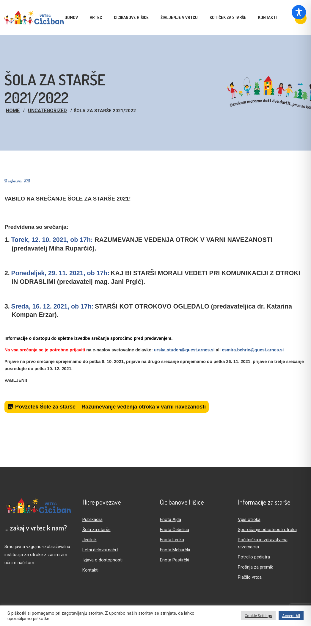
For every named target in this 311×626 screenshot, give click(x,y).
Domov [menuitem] (71, 17)
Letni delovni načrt (100, 550)
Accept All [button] (291, 616)
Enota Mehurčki (175, 550)
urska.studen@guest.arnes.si (184, 350)
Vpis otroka (249, 519)
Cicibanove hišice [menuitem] (131, 17)
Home (13, 110)
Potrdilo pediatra (254, 557)
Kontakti (90, 570)
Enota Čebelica (174, 529)
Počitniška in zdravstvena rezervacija (263, 543)
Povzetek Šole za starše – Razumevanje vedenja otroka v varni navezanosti (110, 407)
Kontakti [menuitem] (267, 17)
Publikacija (92, 519)
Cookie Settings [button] (258, 616)
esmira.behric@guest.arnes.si (253, 350)
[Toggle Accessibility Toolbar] (299, 12)
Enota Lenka (172, 539)
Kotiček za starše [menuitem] (228, 17)
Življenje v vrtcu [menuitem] (179, 17)
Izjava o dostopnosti (102, 560)
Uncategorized (47, 110)
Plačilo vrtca (250, 577)
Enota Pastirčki (174, 560)
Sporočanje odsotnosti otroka (267, 529)
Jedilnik (89, 539)
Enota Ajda (170, 519)
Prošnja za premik (255, 567)
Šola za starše (96, 529)
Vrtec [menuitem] (96, 17)
